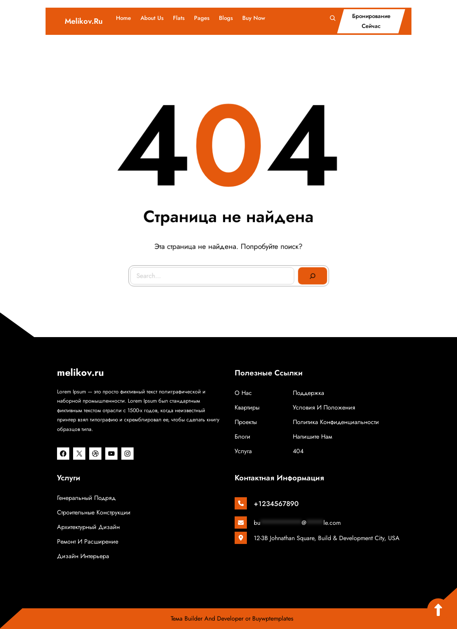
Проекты (246, 422)
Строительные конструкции (94, 512)
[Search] (311, 274)
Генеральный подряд (86, 497)
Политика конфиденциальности (336, 422)
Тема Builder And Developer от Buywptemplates (232, 618)
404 (298, 451)
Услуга (243, 451)
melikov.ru (84, 21)
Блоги (242, 436)
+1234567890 (276, 504)
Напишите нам (312, 436)
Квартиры (247, 407)
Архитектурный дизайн (88, 527)
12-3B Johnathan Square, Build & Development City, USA (327, 538)
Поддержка (308, 392)
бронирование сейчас (371, 21)
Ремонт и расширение (87, 541)
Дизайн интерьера (83, 556)
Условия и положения (324, 407)
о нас (243, 392)
